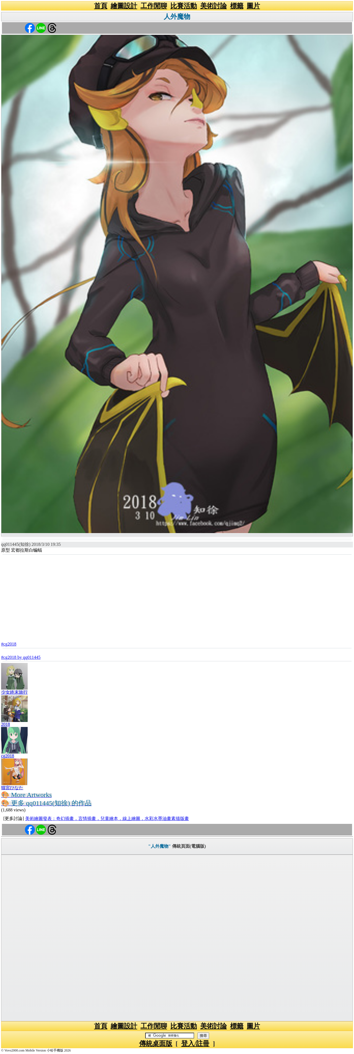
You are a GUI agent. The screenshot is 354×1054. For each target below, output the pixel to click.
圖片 (253, 5)
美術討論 (213, 5)
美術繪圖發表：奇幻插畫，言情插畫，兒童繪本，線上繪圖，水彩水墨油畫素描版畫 (107, 818)
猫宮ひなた (12, 787)
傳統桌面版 (155, 1043)
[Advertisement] (177, 596)
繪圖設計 (124, 5)
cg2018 (7, 756)
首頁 (100, 5)
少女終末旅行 (14, 692)
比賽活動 (183, 5)
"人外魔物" (159, 846)
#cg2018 (8, 644)
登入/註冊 (195, 1043)
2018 (5, 724)
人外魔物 (177, 16)
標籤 (236, 5)
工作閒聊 (153, 5)
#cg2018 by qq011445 (21, 657)
